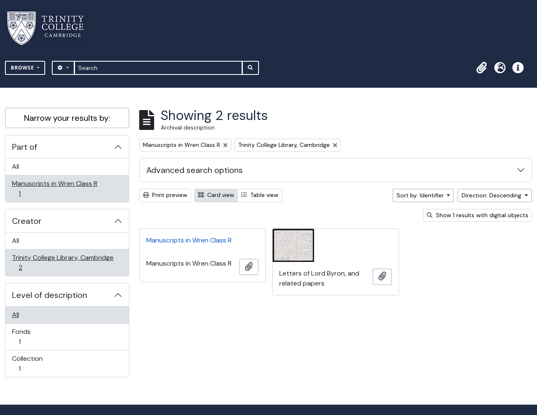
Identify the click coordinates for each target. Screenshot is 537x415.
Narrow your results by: (67, 118)
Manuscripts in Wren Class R (54, 188)
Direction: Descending (492, 195)
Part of (24, 147)
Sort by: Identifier (421, 195)
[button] (481, 68)
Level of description (49, 295)
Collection (27, 363)
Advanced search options (194, 170)
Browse (23, 67)
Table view (259, 195)
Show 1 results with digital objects (477, 215)
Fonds (25, 336)
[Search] (158, 68)
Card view (216, 195)
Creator (26, 221)
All (15, 166)
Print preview (165, 195)
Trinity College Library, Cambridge (63, 262)
